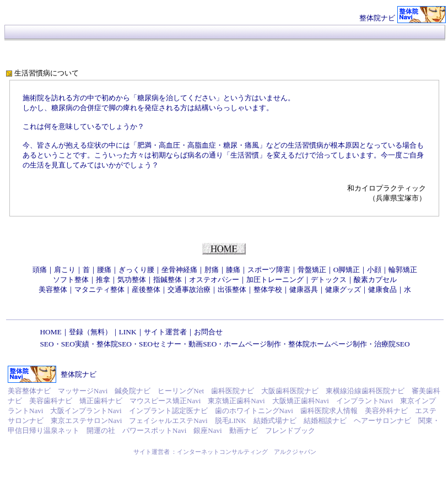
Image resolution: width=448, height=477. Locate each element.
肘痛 (211, 269)
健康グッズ (343, 289)
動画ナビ (243, 430)
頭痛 (40, 269)
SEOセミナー (160, 344)
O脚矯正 (346, 269)
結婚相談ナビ (325, 420)
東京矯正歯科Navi (236, 401)
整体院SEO (114, 344)
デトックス (329, 279)
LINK (128, 332)
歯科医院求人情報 (329, 410)
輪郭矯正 (402, 269)
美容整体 (53, 289)
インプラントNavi (364, 401)
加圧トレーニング (275, 279)
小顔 (374, 269)
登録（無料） (90, 332)
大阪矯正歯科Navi (300, 401)
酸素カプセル (375, 279)
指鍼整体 (167, 279)
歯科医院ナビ (232, 391)
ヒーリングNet (181, 391)
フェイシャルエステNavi (168, 420)
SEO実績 (75, 344)
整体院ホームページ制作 (327, 344)
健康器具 (303, 289)
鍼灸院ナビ (132, 391)
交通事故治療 (189, 289)
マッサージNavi (82, 391)
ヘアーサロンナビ (382, 420)
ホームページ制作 (252, 344)
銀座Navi (207, 430)
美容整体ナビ (29, 391)
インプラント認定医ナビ (168, 410)
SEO (46, 344)
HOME (50, 332)
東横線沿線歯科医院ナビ (365, 391)
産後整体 (146, 289)
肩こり (64, 269)
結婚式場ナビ (274, 420)
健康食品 (382, 289)
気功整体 (131, 279)
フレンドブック (290, 430)
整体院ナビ (377, 18)
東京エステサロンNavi (86, 420)
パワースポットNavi (154, 430)
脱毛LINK (230, 420)
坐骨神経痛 (179, 269)
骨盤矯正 (312, 269)
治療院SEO (391, 344)
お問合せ (208, 332)
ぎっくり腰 (136, 269)
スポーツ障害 (268, 269)
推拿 (103, 279)
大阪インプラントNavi (85, 410)
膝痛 (233, 269)
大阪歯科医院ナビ (290, 391)
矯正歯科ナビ (100, 401)
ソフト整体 (71, 279)
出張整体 (232, 289)
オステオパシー (214, 279)
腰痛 (104, 269)
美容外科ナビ (386, 410)
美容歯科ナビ (50, 401)
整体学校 (267, 289)
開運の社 (101, 430)
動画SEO (202, 344)
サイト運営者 (165, 332)
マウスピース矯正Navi (165, 401)
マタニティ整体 (99, 289)
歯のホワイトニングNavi (254, 410)
